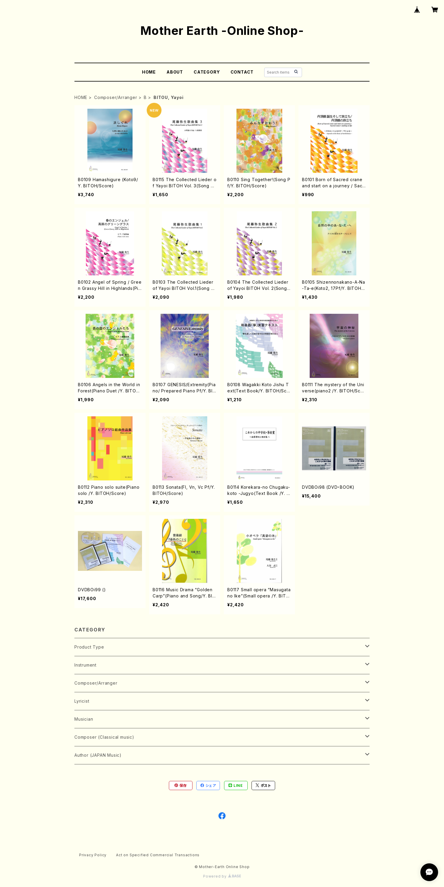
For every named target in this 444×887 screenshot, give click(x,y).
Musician (83, 719)
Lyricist (81, 701)
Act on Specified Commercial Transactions (158, 855)
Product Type (89, 646)
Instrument (85, 664)
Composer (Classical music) (104, 737)
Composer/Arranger (115, 97)
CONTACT (242, 71)
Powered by (222, 876)
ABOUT (174, 71)
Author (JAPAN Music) (98, 755)
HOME (149, 71)
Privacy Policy (93, 855)
